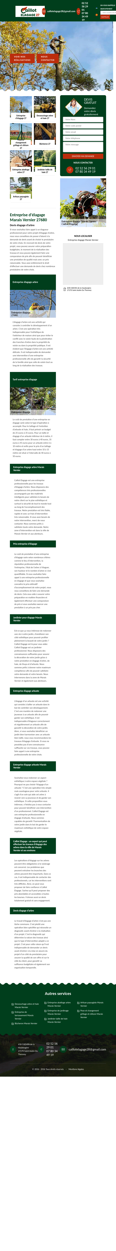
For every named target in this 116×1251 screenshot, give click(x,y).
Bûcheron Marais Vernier (26, 1023)
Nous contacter (48, 58)
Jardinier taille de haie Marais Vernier (57, 1020)
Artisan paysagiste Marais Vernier (91, 1004)
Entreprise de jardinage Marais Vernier (58, 1012)
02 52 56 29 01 (85, 6)
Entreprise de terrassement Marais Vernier (24, 1015)
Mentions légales (76, 1069)
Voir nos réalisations (22, 58)
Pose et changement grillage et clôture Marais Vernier (91, 1014)
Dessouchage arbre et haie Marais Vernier (27, 1006)
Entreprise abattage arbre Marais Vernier (59, 1004)
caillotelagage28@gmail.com (61, 11)
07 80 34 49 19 (85, 16)
